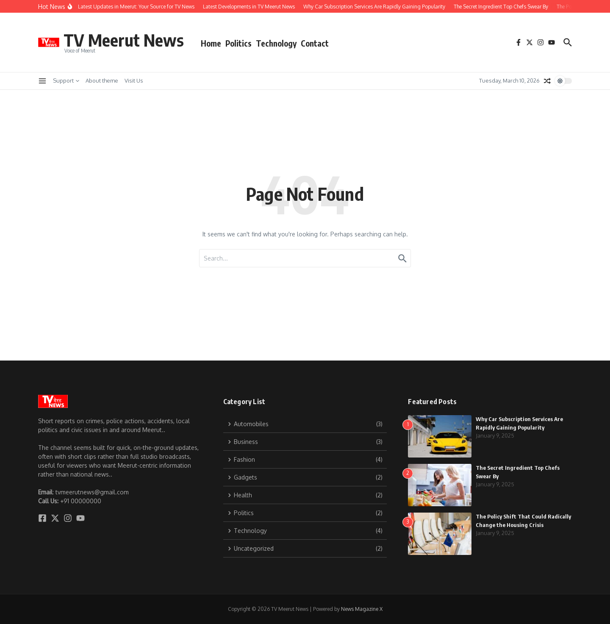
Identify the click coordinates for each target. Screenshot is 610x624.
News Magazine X (362, 609)
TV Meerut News (124, 39)
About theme (102, 80)
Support (66, 80)
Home (211, 43)
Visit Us (134, 80)
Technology (276, 43)
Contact (315, 43)
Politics (238, 43)
